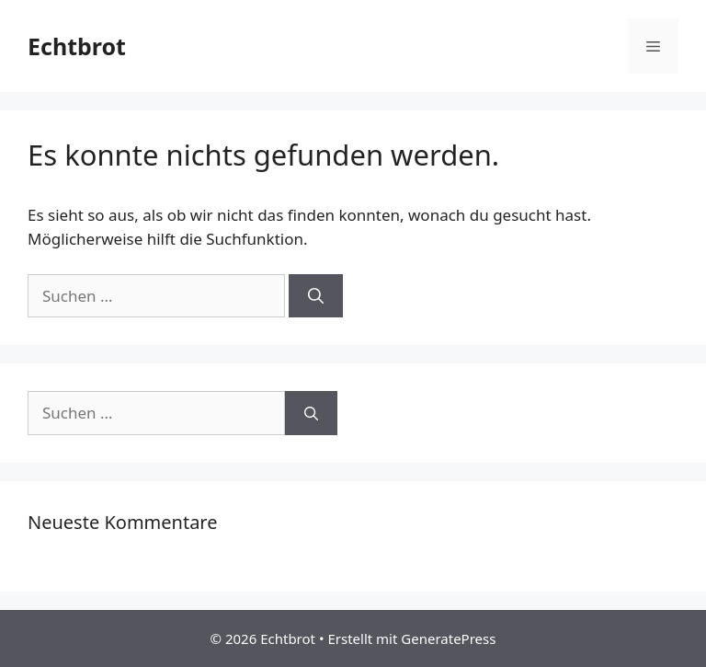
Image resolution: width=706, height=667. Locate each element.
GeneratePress (448, 638)
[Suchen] (316, 296)
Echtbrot (77, 46)
